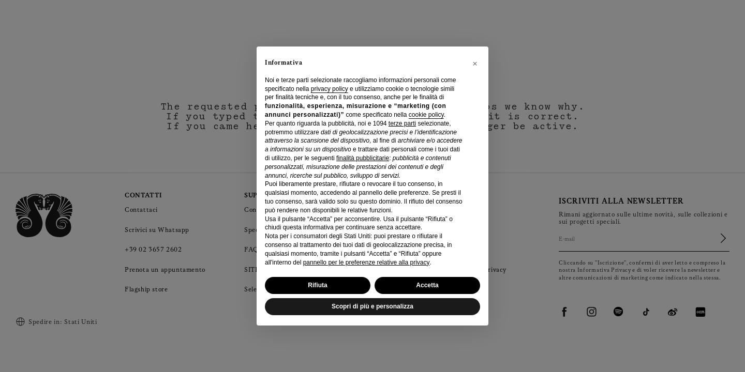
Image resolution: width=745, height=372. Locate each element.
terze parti (402, 123)
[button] (475, 63)
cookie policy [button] (426, 114)
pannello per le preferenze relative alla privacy (366, 262)
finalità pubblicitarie (362, 158)
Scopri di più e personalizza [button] (372, 306)
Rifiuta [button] (317, 285)
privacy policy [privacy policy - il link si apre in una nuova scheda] (329, 88)
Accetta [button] (427, 285)
